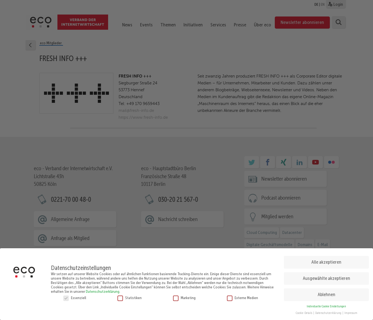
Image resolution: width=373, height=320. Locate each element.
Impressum (350, 311)
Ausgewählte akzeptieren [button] (326, 276)
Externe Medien (242, 296)
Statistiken (129, 296)
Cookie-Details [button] (304, 311)
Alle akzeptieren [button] (326, 260)
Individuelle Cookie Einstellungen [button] (326, 304)
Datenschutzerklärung (102, 289)
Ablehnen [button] (326, 293)
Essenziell (74, 296)
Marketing (184, 296)
